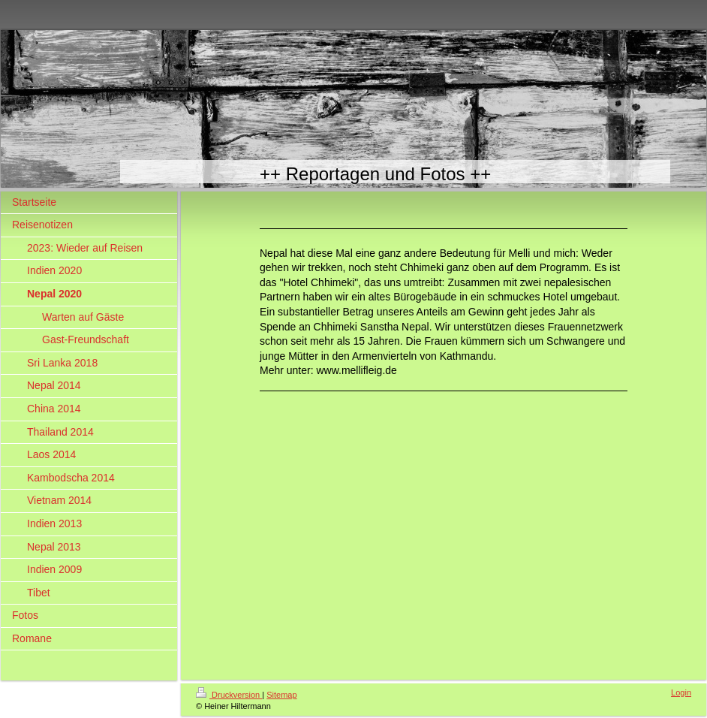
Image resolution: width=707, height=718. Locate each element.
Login (681, 692)
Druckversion (229, 694)
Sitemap (281, 694)
